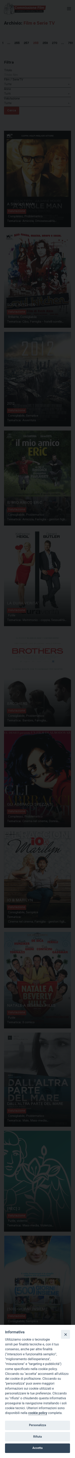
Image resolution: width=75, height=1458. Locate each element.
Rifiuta (37, 1436)
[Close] (65, 1334)
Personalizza (37, 1425)
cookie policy (37, 1413)
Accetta (37, 1448)
